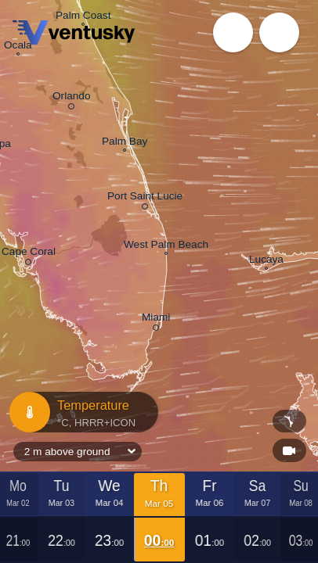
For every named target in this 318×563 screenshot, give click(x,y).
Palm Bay (124, 142)
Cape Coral (29, 254)
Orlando (71, 98)
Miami (156, 319)
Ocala (18, 46)
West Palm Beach (166, 245)
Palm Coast (83, 16)
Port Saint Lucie (144, 198)
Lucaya (266, 260)
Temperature (78, 412)
